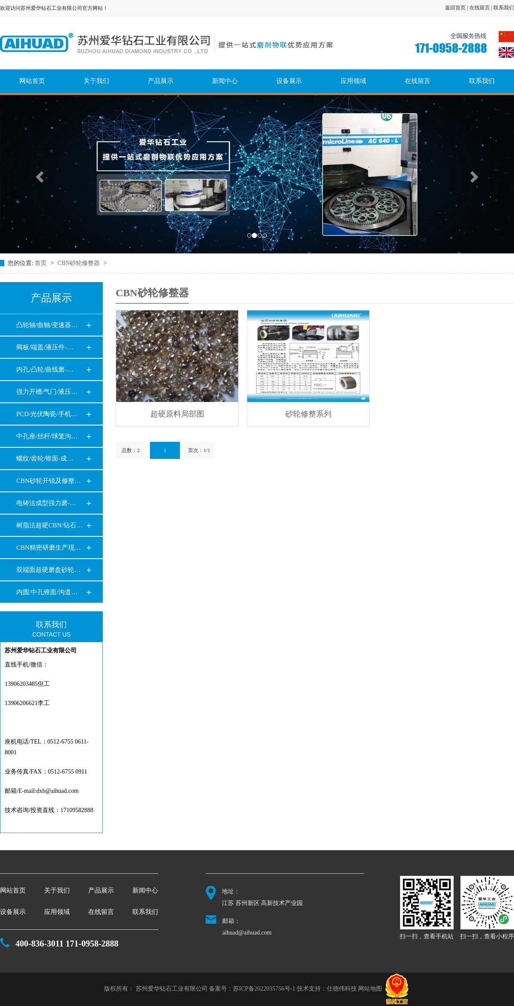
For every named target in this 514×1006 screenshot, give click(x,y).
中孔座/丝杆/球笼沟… (47, 436)
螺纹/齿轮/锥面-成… (44, 458)
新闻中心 (225, 80)
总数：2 (131, 450)
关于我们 (96, 80)
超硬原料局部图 (177, 414)
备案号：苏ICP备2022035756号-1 (252, 989)
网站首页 (32, 80)
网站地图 (370, 989)
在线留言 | (481, 8)
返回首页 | (457, 8)
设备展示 (289, 80)
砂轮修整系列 (308, 414)
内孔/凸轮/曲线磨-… (44, 369)
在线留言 (417, 80)
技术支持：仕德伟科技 (327, 989)
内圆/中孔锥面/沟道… (47, 592)
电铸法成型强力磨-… (46, 503)
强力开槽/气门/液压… (47, 391)
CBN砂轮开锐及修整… (48, 480)
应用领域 (353, 80)
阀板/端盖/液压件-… (44, 347)
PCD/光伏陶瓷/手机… (47, 414)
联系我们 (503, 8)
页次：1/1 (199, 450)
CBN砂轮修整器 (79, 263)
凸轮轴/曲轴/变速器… (47, 324)
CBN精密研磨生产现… (48, 547)
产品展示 (160, 80)
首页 (41, 263)
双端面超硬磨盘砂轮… (48, 569)
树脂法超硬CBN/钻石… (49, 525)
